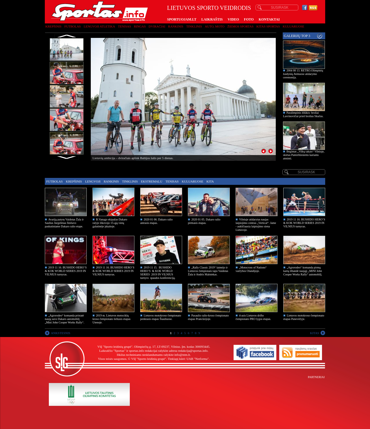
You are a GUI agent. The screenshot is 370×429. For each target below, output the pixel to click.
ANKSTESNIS (60, 333)
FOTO (249, 19)
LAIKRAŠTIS (212, 19)
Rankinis (176, 26)
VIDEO (233, 19)
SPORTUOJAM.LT (181, 19)
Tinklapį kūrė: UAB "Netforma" (188, 358)
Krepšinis (53, 26)
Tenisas (124, 26)
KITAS (314, 333)
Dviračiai (157, 26)
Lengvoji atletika (99, 26)
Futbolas (72, 26)
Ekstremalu (151, 181)
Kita (210, 181)
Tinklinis (194, 26)
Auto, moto (215, 26)
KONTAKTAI (269, 19)
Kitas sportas (268, 26)
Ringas (140, 26)
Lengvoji (92, 181)
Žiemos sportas (240, 26)
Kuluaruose (293, 26)
